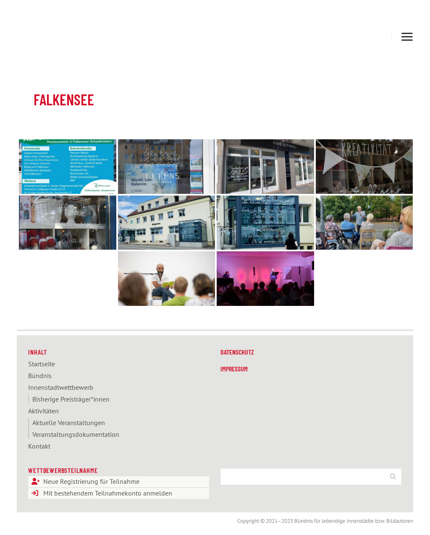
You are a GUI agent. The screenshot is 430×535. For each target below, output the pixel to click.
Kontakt (39, 446)
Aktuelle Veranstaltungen (68, 422)
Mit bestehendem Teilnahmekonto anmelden (107, 493)
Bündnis (40, 375)
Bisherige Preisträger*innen (71, 399)
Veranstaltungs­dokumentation (75, 434)
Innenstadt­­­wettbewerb (60, 387)
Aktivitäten (43, 411)
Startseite (41, 364)
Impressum (234, 369)
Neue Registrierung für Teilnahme (91, 481)
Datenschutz (237, 352)
